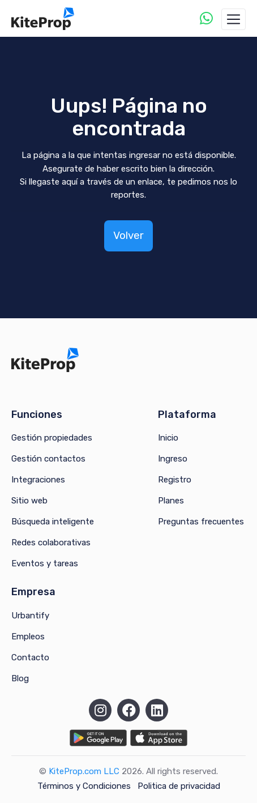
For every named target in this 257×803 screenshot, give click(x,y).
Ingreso (172, 459)
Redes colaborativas (51, 542)
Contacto (30, 657)
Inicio (168, 438)
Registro (174, 480)
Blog (20, 678)
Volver (128, 235)
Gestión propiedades (51, 438)
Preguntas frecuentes (201, 521)
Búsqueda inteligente (52, 521)
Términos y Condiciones (84, 786)
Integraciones (38, 480)
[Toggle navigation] (233, 19)
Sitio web (29, 501)
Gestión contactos (48, 459)
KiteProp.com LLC (84, 771)
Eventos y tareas (44, 563)
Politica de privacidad (179, 786)
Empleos (28, 636)
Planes (171, 501)
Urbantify (30, 615)
